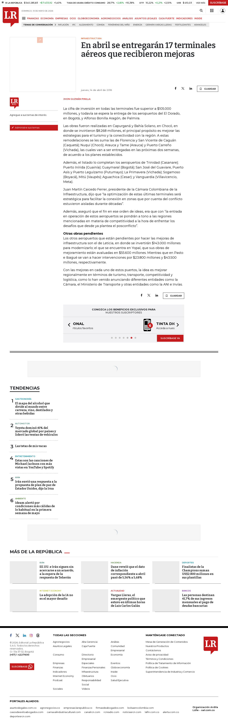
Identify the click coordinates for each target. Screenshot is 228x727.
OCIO (73, 18)
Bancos (186, 590)
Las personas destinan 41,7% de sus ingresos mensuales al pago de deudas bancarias (198, 600)
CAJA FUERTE (166, 18)
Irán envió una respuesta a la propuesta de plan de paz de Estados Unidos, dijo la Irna (36, 485)
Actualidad (117, 590)
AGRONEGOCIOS (111, 18)
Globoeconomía (120, 667)
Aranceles (200, 25)
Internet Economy (50, 590)
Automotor (22, 423)
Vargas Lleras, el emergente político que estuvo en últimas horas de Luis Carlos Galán (128, 600)
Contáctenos (153, 650)
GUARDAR (207, 88)
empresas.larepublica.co (78, 707)
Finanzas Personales (93, 667)
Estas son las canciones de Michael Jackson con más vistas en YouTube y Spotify (34, 464)
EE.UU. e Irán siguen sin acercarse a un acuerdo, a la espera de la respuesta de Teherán (57, 572)
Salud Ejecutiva (119, 680)
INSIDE (198, 18)
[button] (68, 325)
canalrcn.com (92, 712)
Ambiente (20, 498)
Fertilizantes (183, 25)
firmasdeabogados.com (110, 707)
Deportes (188, 562)
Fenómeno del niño (119, 25)
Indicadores (60, 671)
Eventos (115, 663)
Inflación (63, 25)
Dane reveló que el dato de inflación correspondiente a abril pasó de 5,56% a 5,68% (128, 572)
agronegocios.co (50, 707)
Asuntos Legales (62, 646)
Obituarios (88, 676)
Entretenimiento (25, 456)
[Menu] (24, 18)
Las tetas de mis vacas (31, 446)
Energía (137, 25)
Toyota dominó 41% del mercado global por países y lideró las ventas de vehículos (36, 431)
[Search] (201, 10)
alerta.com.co (171, 712)
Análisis (115, 641)
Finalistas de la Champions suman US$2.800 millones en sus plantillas (198, 572)
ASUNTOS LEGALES (146, 18)
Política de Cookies (157, 667)
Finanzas (58, 667)
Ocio (113, 676)
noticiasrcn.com (132, 712)
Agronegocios (61, 641)
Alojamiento (86, 25)
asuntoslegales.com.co (23, 707)
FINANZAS (33, 18)
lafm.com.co (152, 712)
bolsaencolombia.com (141, 707)
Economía (117, 654)
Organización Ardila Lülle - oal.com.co (205, 709)
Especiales (88, 663)
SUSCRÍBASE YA (170, 338)
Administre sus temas (25, 127)
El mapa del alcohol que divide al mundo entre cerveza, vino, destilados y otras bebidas (34, 408)
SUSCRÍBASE (218, 2)
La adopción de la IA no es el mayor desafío (56, 596)
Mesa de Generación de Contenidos (167, 641)
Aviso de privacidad (157, 654)
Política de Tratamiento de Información (168, 663)
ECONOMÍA (47, 18)
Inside (114, 671)
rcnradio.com (111, 712)
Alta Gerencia (89, 641)
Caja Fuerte (88, 646)
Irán (17, 477)
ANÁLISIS (127, 18)
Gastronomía (23, 399)
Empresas (58, 663)
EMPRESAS (61, 18)
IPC (74, 25)
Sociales (58, 688)
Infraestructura (90, 671)
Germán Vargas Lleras (159, 25)
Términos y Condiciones (159, 658)
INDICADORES (184, 18)
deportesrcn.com (20, 716)
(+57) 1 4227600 (19, 654)
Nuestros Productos (157, 646)
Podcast (58, 680)
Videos (86, 688)
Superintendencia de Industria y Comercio (170, 671)
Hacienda (116, 562)
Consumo (58, 654)
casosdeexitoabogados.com (26, 712)
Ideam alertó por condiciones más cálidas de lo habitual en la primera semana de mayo (35, 508)
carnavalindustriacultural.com (64, 712)
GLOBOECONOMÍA (88, 18)
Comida (101, 25)
